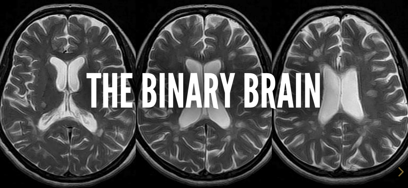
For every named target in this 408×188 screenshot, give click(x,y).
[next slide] (400, 172)
